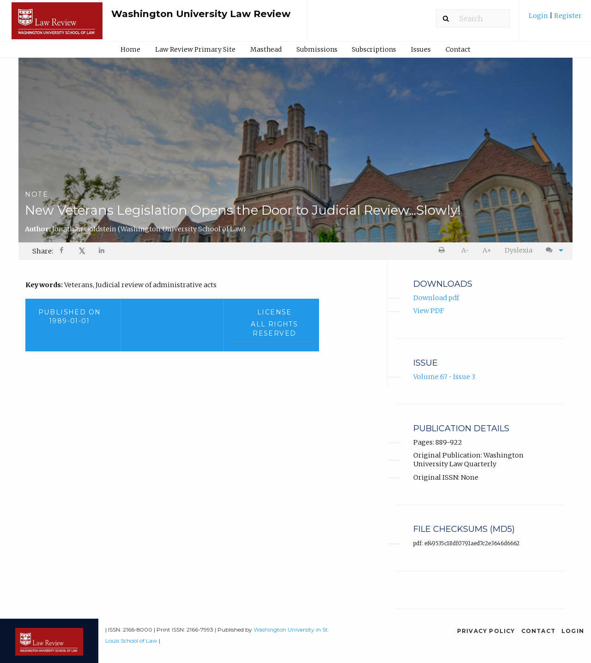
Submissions (317, 49)
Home (130, 49)
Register (567, 16)
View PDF (428, 311)
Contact (458, 49)
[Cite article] (552, 250)
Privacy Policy (486, 630)
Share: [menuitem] (42, 251)
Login (539, 16)
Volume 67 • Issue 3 (444, 377)
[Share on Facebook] (62, 251)
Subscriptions (374, 49)
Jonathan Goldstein (149, 229)
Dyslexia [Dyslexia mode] (518, 250)
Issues (421, 49)
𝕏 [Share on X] (81, 251)
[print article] (443, 250)
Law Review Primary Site (195, 49)
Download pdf (436, 298)
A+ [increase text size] (486, 250)
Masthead (266, 49)
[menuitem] (555, 19)
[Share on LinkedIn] (102, 251)
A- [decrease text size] (465, 250)
